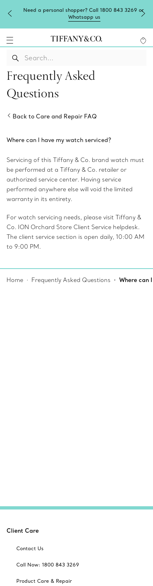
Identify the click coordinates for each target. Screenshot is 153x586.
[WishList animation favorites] (143, 40)
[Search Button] (15, 58)
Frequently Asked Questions (71, 280)
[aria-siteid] (30, 548)
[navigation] (10, 40)
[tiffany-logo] (76, 40)
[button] (10, 40)
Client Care (23, 530)
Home (15, 280)
